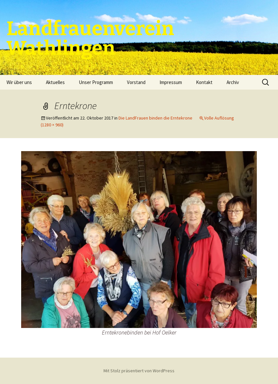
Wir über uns (19, 82)
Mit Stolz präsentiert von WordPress (139, 371)
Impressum (171, 82)
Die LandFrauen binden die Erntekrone (155, 118)
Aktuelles (55, 82)
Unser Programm (96, 82)
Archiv (233, 82)
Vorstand (136, 82)
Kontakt (204, 82)
